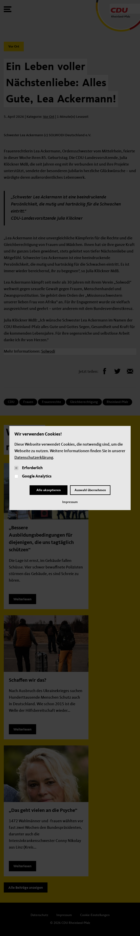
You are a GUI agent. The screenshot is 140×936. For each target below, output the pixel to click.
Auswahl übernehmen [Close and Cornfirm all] (90, 490)
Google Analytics (37, 476)
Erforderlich (32, 468)
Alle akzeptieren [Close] (48, 490)
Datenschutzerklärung (33, 458)
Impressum (70, 502)
